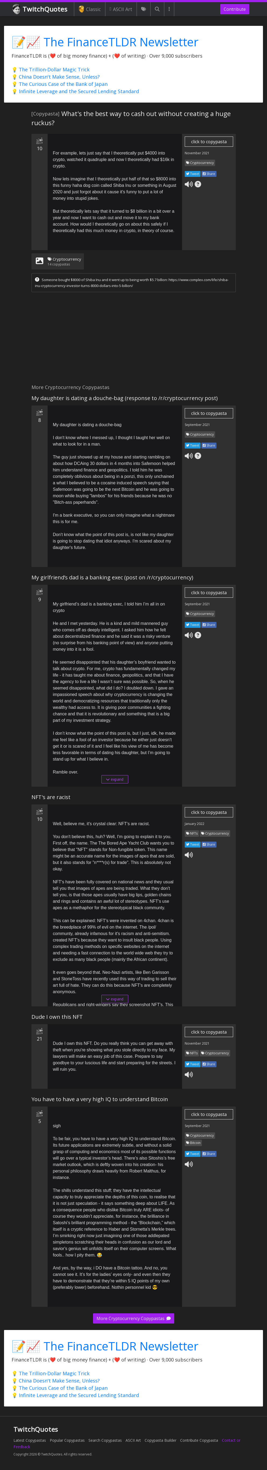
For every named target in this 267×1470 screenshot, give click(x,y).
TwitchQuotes (40, 9)
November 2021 (197, 153)
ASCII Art (121, 9)
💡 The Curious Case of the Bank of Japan (60, 84)
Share (209, 174)
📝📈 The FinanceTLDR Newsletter (105, 42)
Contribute (235, 9)
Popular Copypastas (67, 1440)
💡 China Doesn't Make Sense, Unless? (56, 77)
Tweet (192, 174)
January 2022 (194, 823)
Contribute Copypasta (199, 1440)
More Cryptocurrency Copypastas (134, 1318)
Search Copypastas (105, 1440)
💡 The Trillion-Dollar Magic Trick (51, 69)
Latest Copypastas (29, 1440)
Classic (90, 9)
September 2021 (197, 424)
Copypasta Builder (160, 1440)
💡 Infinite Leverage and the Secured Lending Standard (75, 91)
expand (114, 779)
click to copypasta (209, 142)
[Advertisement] (133, 339)
